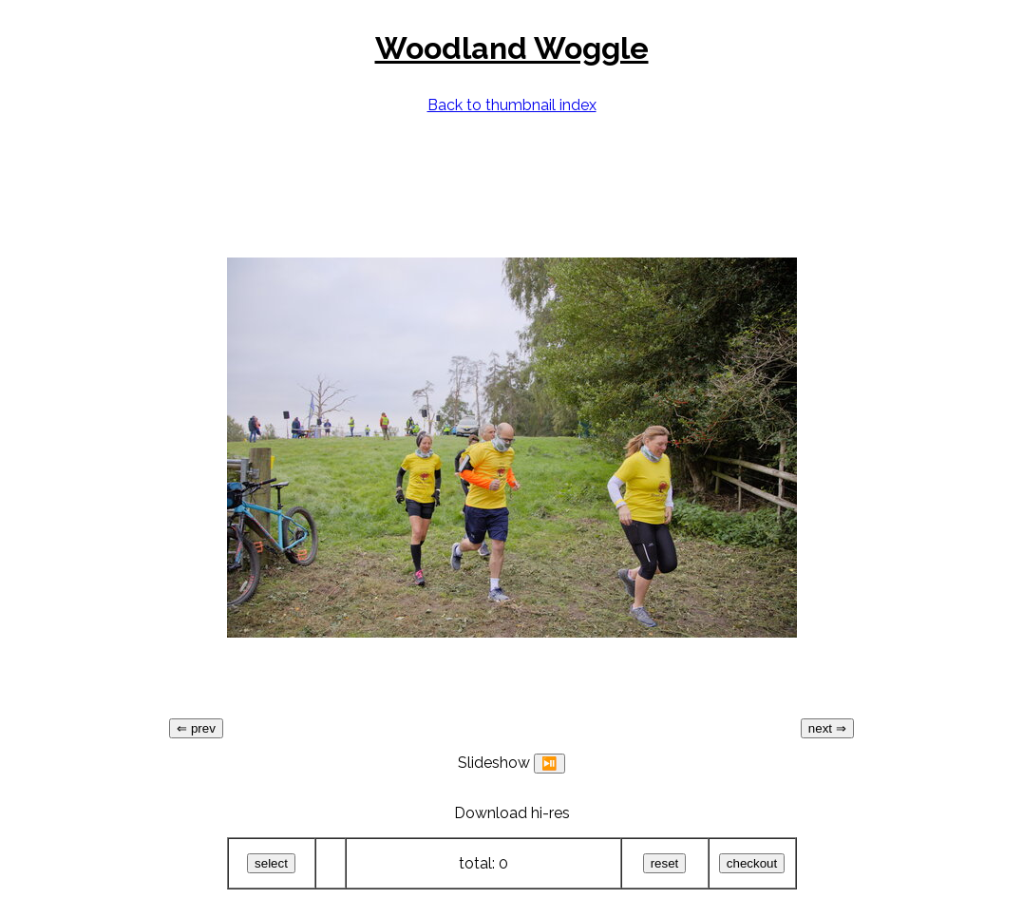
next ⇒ (827, 728)
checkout (752, 863)
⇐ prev (196, 728)
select (271, 863)
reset (665, 863)
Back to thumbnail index (512, 105)
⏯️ (549, 763)
